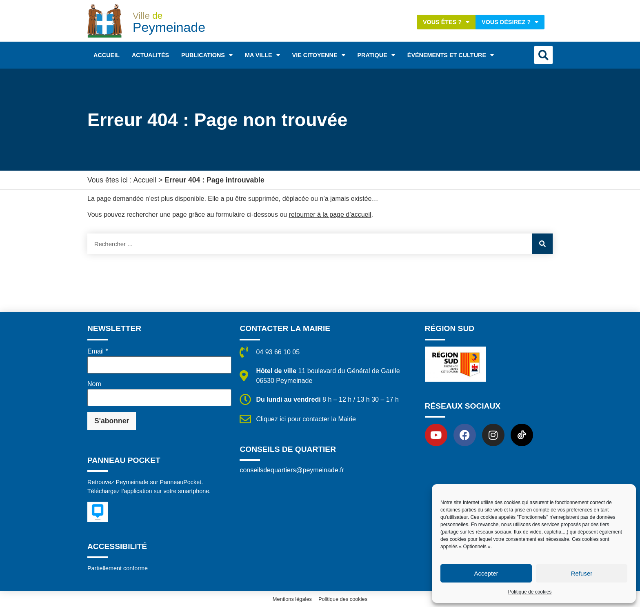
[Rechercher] (542, 243)
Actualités (150, 55)
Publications (207, 55)
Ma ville (262, 55)
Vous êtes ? (446, 22)
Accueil (106, 55)
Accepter (486, 573)
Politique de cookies (530, 592)
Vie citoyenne (318, 55)
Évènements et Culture (450, 55)
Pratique (376, 55)
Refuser (582, 573)
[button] (543, 55)
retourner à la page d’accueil (330, 214)
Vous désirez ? (510, 22)
